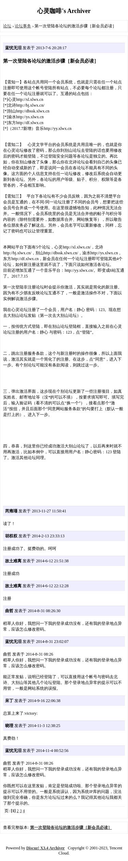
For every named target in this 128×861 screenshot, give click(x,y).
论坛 (7, 26)
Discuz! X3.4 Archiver (45, 848)
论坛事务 (23, 26)
